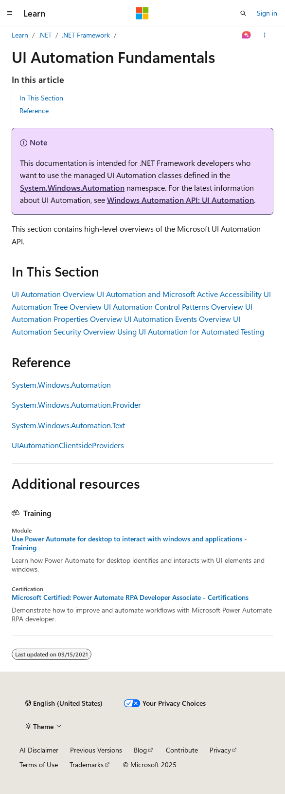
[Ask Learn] (246, 35)
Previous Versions (96, 749)
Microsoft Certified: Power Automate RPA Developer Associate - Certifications (130, 597)
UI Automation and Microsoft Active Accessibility (179, 294)
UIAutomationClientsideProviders (68, 445)
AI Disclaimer (38, 749)
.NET (45, 35)
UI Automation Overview (53, 294)
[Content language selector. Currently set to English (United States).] (63, 703)
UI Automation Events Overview (177, 319)
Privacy (220, 749)
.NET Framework (86, 35)
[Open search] (243, 13)
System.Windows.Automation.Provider (76, 404)
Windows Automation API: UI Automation (180, 200)
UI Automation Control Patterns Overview (173, 306)
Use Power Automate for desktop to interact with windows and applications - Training (129, 543)
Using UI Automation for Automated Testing (190, 331)
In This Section (41, 97)
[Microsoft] (142, 13)
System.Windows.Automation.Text (68, 425)
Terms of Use (38, 764)
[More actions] (264, 35)
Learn (20, 35)
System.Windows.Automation (72, 187)
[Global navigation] (9, 13)
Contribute (182, 749)
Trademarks (87, 764)
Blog (140, 749)
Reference (34, 110)
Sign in (267, 13)
